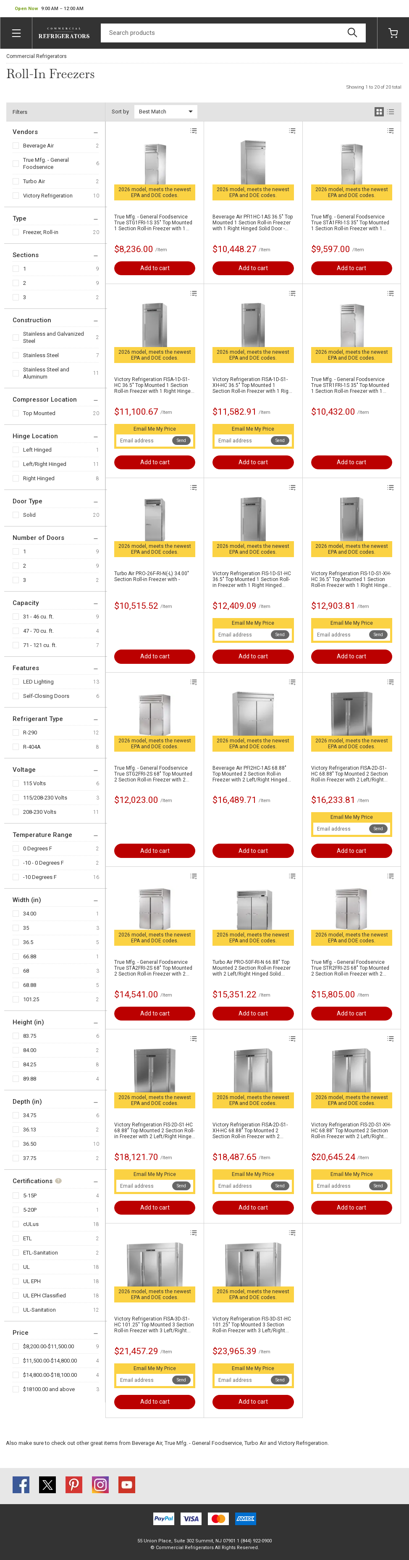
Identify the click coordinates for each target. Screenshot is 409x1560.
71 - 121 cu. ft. (40, 645)
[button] (49, 8)
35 (26, 928)
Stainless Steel (41, 355)
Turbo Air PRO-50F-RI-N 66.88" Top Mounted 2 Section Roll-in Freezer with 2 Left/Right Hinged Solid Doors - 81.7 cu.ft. (251, 968)
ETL (27, 1238)
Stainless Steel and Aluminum (46, 373)
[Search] (233, 33)
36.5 (28, 942)
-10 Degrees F (40, 877)
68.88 (29, 985)
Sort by (120, 111)
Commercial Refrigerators (36, 56)
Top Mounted (39, 413)
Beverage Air (38, 145)
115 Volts (34, 783)
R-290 (30, 732)
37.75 (29, 1158)
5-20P (30, 1210)
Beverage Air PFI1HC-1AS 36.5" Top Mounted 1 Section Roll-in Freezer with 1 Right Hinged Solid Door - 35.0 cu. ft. (252, 223)
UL (26, 1267)
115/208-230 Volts (45, 797)
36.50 (29, 1144)
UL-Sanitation (39, 1310)
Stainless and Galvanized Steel (53, 337)
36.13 (29, 1129)
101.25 (31, 999)
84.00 (29, 1050)
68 (26, 971)
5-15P (30, 1195)
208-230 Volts (39, 812)
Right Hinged (39, 478)
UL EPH (32, 1281)
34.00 (29, 913)
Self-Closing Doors (46, 696)
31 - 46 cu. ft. (38, 616)
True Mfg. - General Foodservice (46, 163)
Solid (29, 515)
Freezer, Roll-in (40, 232)
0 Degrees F (37, 848)
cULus (31, 1224)
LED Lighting (38, 682)
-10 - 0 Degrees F (43, 863)
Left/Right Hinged (44, 464)
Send (181, 440)
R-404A (32, 747)
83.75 (29, 1036)
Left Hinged (37, 450)
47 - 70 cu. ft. (38, 631)
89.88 (29, 1079)
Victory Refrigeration (48, 195)
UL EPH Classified (44, 1295)
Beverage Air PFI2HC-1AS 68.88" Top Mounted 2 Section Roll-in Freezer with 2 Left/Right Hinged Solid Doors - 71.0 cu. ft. (249, 774)
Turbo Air (34, 181)
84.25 (29, 1064)
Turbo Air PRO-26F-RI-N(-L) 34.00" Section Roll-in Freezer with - (151, 576)
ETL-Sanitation (40, 1253)
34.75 (29, 1115)
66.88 (29, 956)
